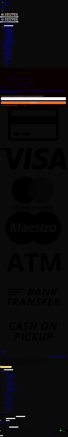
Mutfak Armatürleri (10, 396)
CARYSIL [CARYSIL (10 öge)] (11, 90)
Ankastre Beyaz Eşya (8, 383)
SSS (3, 8)
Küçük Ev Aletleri (7, 49)
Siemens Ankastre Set (8, 23)
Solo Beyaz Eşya (7, 402)
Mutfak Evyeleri (9, 394)
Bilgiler (3, 6)
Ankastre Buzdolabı (8, 32)
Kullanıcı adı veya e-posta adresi (8, 416)
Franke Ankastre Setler (8, 22)
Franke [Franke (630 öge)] (37, 90)
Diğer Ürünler (4, 46)
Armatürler (6, 395)
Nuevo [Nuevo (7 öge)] (1, 92)
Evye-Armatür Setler (8, 53)
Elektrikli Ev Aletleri (6, 47)
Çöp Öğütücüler (8, 51)
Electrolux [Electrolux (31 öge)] (20, 90)
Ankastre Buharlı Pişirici (8, 30)
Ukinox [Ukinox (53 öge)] (16, 92)
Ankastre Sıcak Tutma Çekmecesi (11, 42)
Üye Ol (1, 435)
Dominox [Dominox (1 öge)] (15, 90)
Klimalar (5, 61)
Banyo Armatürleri (9, 397)
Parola (3, 418)
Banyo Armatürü (7, 43)
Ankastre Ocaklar (9, 379)
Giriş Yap (7, 420)
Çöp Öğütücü (4, 45)
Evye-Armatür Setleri (9, 46)
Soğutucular (6, 64)
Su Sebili (5, 65)
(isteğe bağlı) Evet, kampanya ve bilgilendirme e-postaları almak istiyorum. (15, 430)
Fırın (5, 60)
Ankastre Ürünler (5, 27)
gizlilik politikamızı (21, 105)
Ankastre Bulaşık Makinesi (10, 38)
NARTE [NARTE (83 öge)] (55, 90)
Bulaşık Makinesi (7, 57)
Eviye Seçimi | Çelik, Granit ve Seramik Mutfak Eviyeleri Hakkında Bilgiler (16, 86)
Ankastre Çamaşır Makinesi (9, 33)
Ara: (3, 25)
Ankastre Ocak (7, 38)
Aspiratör (6, 56)
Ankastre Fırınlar (7, 35)
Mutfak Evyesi (7, 54)
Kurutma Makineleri (8, 62)
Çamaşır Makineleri (8, 58)
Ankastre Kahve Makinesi (10, 41)
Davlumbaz (6, 41)
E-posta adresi (4, 426)
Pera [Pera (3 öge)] (5, 92)
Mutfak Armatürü (7, 44)
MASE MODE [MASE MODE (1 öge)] (50, 90)
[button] (3, 23)
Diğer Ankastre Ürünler (8, 386)
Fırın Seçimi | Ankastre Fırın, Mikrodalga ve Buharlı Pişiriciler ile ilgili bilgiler (16, 78)
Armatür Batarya (5, 42)
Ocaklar (5, 63)
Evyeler (3, 51)
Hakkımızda (4, 4)
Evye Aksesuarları (7, 52)
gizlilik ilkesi (50, 432)
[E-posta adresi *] (33, 98)
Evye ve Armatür (5, 391)
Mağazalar (4, 5)
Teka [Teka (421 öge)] (9, 92)
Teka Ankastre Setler (8, 25)
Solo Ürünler (4, 55)
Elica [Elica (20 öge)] (26, 90)
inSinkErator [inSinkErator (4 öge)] (45, 90)
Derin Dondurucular (8, 59)
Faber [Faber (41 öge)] (30, 90)
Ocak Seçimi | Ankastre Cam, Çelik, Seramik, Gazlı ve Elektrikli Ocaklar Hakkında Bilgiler (18, 82)
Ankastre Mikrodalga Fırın (9, 37)
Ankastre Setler (5, 21)
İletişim (3, 7)
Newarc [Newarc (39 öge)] (61, 90)
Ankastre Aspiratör (7, 28)
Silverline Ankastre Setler (9, 24)
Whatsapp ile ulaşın (6, 411)
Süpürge (5, 50)
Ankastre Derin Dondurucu (9, 34)
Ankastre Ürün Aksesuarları (9, 40)
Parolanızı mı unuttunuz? (4, 422)
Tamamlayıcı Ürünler (8, 398)
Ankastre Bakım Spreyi (8, 29)
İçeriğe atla (2, 0)
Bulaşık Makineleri (9, 404)
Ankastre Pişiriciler (7, 377)
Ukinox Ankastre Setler (8, 26)
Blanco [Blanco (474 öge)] (4, 90)
